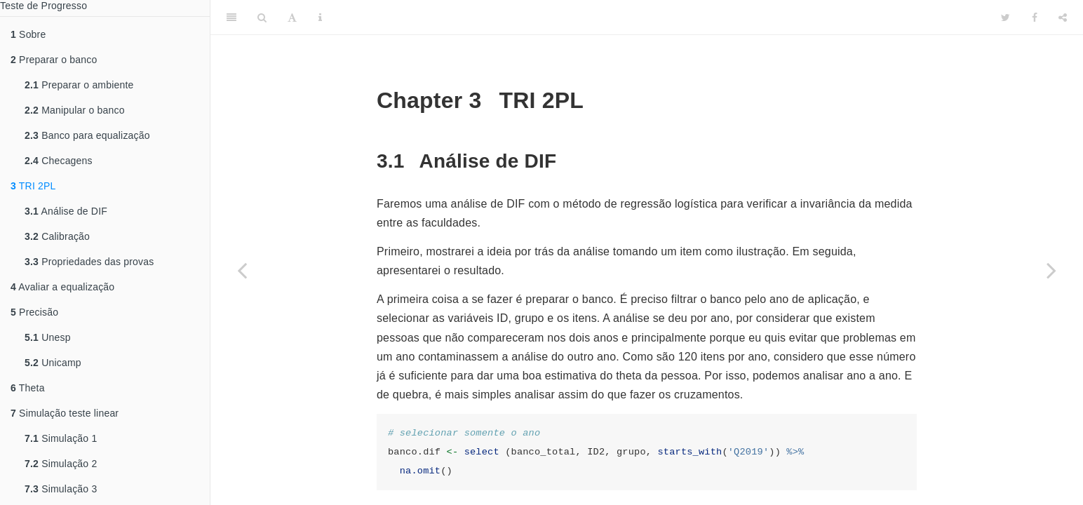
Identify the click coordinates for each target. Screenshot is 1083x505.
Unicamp (53, 362)
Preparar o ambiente (79, 84)
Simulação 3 (61, 488)
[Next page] (1051, 270)
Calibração (57, 236)
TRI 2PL (33, 185)
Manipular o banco (75, 110)
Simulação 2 (61, 463)
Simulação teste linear (65, 413)
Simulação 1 (61, 438)
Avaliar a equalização (62, 286)
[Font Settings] (292, 17)
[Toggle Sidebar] (231, 17)
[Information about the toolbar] (320, 17)
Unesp (48, 337)
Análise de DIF (66, 211)
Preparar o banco (54, 59)
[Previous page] (242, 270)
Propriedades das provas (89, 261)
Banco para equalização (87, 135)
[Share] (1062, 17)
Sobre (28, 34)
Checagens (59, 160)
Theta (28, 387)
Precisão (34, 312)
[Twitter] (1005, 17)
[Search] (262, 17)
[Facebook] (1034, 17)
